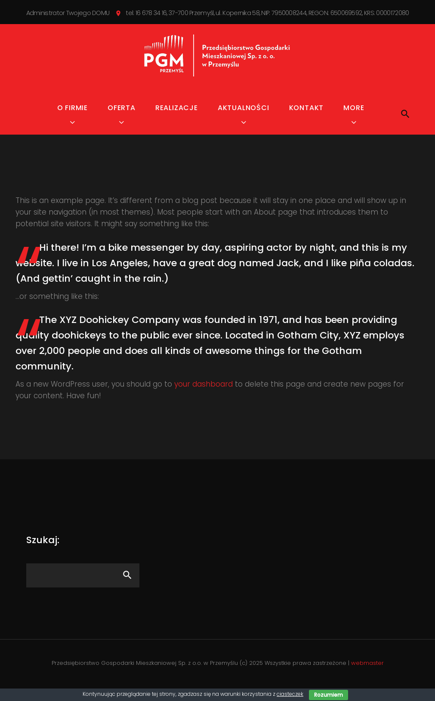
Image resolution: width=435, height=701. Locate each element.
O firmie (72, 118)
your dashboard (203, 394)
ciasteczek (290, 694)
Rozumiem (328, 694)
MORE (353, 118)
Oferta (122, 118)
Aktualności (243, 118)
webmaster (367, 673)
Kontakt (306, 118)
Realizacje (176, 118)
